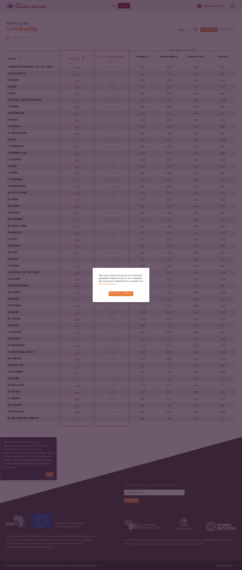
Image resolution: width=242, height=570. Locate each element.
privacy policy (107, 283)
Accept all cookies (121, 293)
